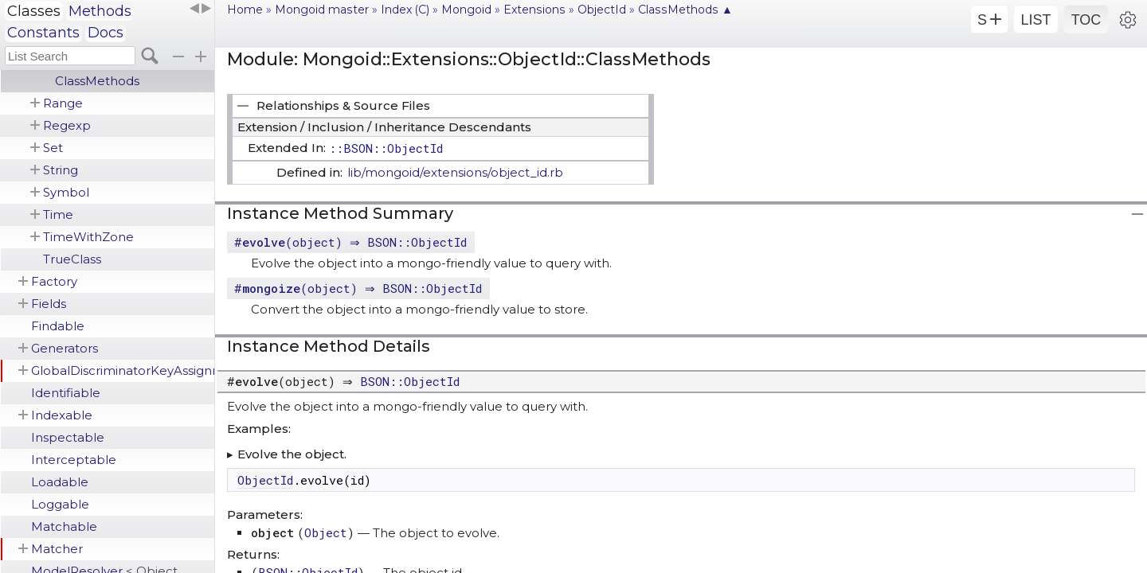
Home (245, 9)
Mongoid (466, 9)
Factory (54, 281)
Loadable (59, 481)
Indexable (61, 415)
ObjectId (601, 9)
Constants (43, 32)
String (60, 169)
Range (63, 103)
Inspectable (67, 437)
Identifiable (65, 392)
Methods (100, 11)
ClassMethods (97, 80)
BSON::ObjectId (414, 381)
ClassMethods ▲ (685, 9)
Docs (105, 32)
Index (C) (405, 9)
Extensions (534, 9)
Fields (48, 303)
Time (58, 214)
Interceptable (73, 459)
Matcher (57, 548)
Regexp (67, 125)
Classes (34, 11)
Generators (64, 348)
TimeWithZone (88, 236)
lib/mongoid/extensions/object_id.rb (455, 172)
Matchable (64, 526)
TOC (1086, 20)
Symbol (66, 192)
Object (325, 532)
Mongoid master (322, 9)
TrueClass (72, 259)
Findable (57, 325)
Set (53, 147)
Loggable (60, 504)
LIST (1035, 20)
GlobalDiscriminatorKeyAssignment (122, 370)
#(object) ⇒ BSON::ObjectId (352, 242)
